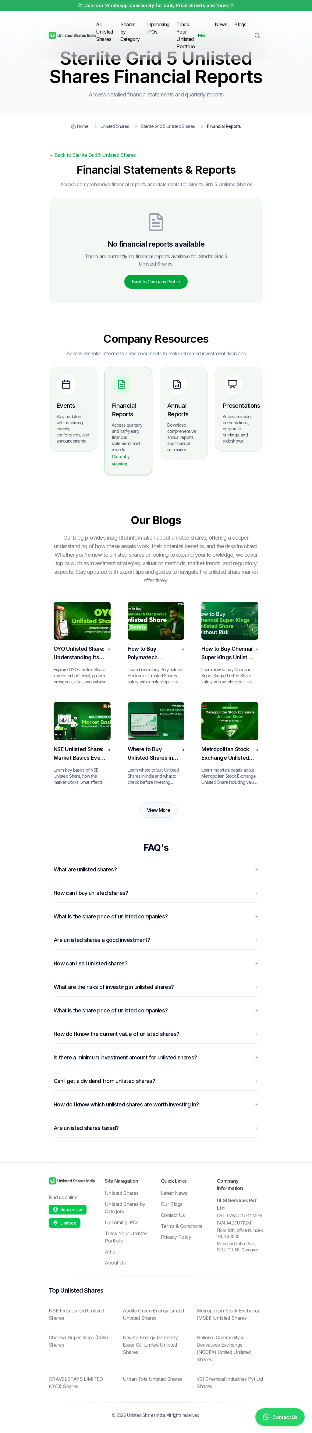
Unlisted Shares (121, 1193)
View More (158, 810)
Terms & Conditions (181, 1226)
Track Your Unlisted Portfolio (185, 35)
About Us (115, 1263)
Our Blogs (171, 1204)
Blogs (240, 24)
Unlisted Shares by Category (125, 1207)
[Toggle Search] (257, 35)
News (221, 24)
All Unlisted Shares (104, 31)
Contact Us (173, 1215)
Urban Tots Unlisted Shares (152, 1379)
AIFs (110, 1252)
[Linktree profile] (64, 1223)
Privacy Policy (176, 1237)
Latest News (174, 1193)
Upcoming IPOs (122, 1222)
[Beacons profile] (68, 1209)
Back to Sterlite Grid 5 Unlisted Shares (92, 155)
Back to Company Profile (156, 281)
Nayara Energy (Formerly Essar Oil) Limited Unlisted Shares (150, 1344)
